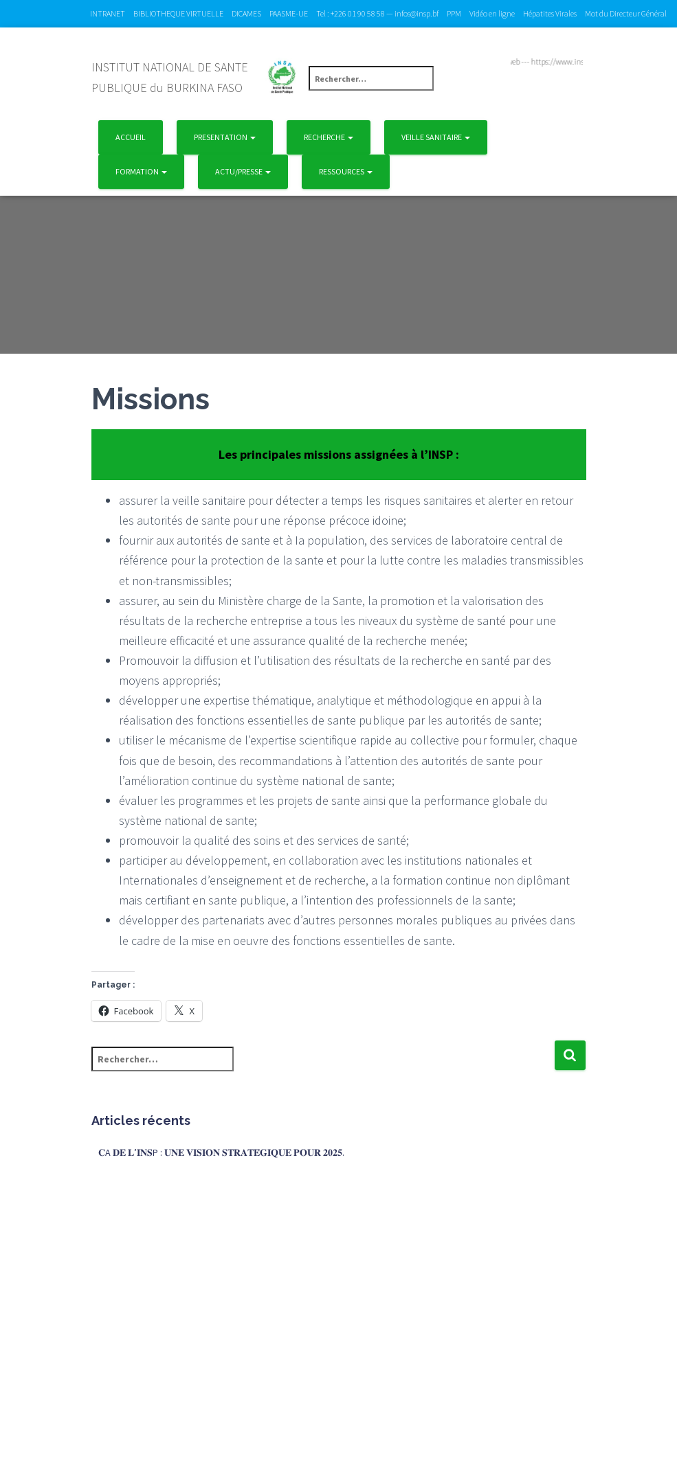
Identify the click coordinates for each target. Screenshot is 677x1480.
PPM (454, 13)
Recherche (328, 137)
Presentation (225, 137)
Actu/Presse (243, 171)
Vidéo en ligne (492, 13)
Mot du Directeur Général (626, 13)
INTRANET (107, 13)
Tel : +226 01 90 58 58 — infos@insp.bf (377, 13)
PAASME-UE (288, 13)
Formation (141, 171)
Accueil (130, 137)
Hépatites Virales (550, 13)
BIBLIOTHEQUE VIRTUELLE (178, 13)
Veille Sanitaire (435, 137)
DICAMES (246, 13)
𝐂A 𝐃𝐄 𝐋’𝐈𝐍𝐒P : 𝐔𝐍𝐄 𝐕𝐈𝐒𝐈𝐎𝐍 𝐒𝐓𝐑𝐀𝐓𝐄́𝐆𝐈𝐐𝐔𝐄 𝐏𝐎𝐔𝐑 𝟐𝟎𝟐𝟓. (221, 1152)
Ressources (346, 171)
